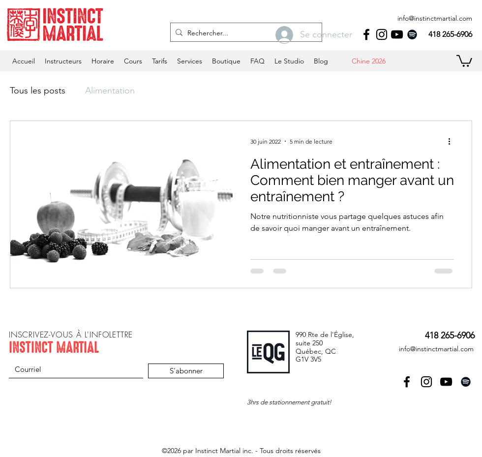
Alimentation (110, 90)
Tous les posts (37, 90)
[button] (103, 61)
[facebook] (366, 34)
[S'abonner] (186, 371)
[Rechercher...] (244, 33)
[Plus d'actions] (452, 141)
